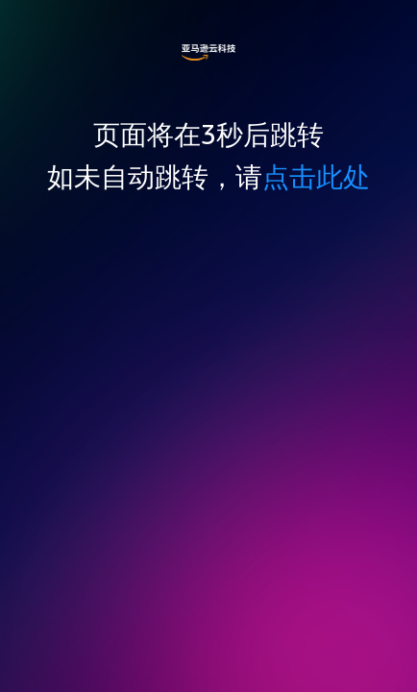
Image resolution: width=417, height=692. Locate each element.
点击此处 (316, 176)
